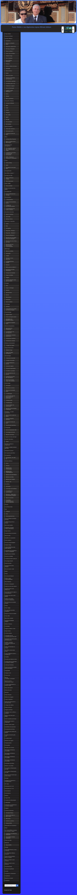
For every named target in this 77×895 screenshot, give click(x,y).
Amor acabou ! (8, 540)
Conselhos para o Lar (10, 83)
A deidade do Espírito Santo (10, 323)
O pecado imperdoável (10, 368)
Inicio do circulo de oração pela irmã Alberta (10, 668)
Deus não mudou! (9, 687)
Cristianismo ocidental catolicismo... (10, 336)
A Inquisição (7, 427)
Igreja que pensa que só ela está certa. (10, 702)
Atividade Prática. (9, 812)
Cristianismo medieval (10, 338)
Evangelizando (8, 170)
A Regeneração (9, 400)
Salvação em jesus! (9, 450)
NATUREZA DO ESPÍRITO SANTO (9, 320)
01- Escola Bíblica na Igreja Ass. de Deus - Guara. (11, 831)
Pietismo (8, 63)
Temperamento (8, 742)
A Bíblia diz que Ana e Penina (9, 522)
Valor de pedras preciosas (10, 718)
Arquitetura (7, 875)
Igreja (7, 165)
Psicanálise (7, 745)
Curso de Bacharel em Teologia (10, 194)
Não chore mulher (9, 525)
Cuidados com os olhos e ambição (10, 713)
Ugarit (7, 117)
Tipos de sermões (9, 497)
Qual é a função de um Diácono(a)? (10, 142)
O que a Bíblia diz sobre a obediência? (10, 654)
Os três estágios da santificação (10, 405)
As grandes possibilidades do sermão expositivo (10, 501)
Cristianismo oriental (10, 340)
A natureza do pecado (10, 358)
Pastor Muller (8, 33)
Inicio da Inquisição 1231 (11, 429)
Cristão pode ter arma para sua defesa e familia (11, 662)
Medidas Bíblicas (8, 461)
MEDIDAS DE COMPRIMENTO (9, 472)
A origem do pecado (10, 360)
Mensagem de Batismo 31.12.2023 (10, 750)
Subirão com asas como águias (10, 596)
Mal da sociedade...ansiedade (10, 678)
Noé (6, 509)
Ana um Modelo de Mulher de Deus (10, 519)
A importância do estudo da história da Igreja (11, 309)
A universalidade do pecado (10, 363)
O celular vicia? (8, 738)
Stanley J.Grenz (9, 219)
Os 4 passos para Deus (10, 453)
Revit (6, 827)
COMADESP (7, 802)
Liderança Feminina (9, 664)
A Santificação (9, 402)
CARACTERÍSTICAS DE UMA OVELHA (10, 548)
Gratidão (7, 656)
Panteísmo (8, 299)
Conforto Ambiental (9, 810)
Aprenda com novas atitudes (9, 566)
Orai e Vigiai (7, 607)
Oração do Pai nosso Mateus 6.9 (9, 589)
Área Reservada (8, 866)
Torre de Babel (9, 121)
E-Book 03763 (9, 823)
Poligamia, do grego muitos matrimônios (9, 528)
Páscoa (6, 504)
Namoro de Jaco (9, 75)
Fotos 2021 (7, 615)
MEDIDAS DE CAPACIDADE (9, 468)
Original (6, 808)
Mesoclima (8, 818)
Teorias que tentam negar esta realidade (10, 380)
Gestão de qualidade (9, 868)
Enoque (6, 778)
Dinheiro (7, 465)
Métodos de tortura (10, 434)
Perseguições (8, 455)
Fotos (6, 160)
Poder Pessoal (8, 694)
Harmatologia (8, 355)
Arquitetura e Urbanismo (10, 873)
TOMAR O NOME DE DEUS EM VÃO (10, 448)
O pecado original (9, 366)
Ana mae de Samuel (9, 576)
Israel (7, 107)
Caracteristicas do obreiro (10, 533)
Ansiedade (7, 626)
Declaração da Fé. (9, 131)
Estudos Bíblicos (8, 38)
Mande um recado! (9, 878)
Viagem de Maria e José (10, 628)
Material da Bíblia (9, 251)
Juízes (7, 223)
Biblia (6, 571)
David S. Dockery (9, 214)
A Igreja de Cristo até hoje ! (10, 134)
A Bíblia (7, 255)
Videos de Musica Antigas (9, 178)
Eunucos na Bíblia (9, 556)
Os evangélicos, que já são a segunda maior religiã (10, 149)
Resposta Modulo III (10, 235)
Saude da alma (8, 563)
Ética (6, 136)
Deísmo (7, 294)
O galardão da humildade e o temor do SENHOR (11, 551)
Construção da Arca (10, 516)
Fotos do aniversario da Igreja (10, 189)
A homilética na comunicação (9, 492)
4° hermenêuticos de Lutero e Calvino (10, 209)
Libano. (7, 110)
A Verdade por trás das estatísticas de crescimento (11, 153)
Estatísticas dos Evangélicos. (8, 145)
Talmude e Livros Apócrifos (9, 259)
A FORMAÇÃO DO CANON (10, 262)
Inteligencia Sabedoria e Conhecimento (10, 781)
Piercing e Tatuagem (10, 48)
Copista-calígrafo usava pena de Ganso (11, 280)
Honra (7, 93)
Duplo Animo (8, 630)
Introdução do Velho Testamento (10, 270)
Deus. (7, 285)
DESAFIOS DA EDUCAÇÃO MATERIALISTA (11, 639)
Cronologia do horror (10, 432)
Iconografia (8, 228)
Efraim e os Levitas (9, 765)
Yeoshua (7, 306)
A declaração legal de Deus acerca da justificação (10, 397)
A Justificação (9, 393)
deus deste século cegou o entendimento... (11, 593)
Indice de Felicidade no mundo (10, 647)
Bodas (7, 73)
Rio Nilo (7, 119)
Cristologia (7, 304)
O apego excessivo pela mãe (10, 735)
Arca (7, 513)
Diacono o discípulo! (9, 584)
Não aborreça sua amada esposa (10, 603)
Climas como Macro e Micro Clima (10, 816)
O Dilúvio (8, 511)
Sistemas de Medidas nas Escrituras (10, 78)
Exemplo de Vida (8, 175)
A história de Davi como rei (11, 558)
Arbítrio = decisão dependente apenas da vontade (10, 643)
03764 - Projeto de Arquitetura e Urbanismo (11, 158)
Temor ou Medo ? (9, 51)
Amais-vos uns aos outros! (11, 586)
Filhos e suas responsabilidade (8, 579)
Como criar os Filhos (10, 53)
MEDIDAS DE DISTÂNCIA (11, 474)
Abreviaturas (8, 790)
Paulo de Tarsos (8, 707)
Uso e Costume (9, 58)
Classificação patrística (11, 425)
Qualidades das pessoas (10, 726)
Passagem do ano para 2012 (11, 168)
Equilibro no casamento (10, 537)
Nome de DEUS (9, 301)
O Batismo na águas (10, 85)
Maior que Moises (9, 98)
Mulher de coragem (9, 697)
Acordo (6, 871)
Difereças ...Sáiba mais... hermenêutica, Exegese (11, 495)
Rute (7, 226)
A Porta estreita (8, 633)
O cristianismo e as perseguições (10, 332)
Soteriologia (7, 383)
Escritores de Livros (9, 212)
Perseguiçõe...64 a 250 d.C (10, 458)
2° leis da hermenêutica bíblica (11, 202)
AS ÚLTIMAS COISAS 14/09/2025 (10, 837)
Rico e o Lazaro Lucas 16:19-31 (10, 860)
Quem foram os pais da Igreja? (11, 416)
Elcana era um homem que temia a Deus (10, 775)
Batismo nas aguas (9, 740)
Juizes (7, 441)
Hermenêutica (8, 197)
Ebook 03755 (8, 845)
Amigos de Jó (8, 673)
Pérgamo (8, 112)
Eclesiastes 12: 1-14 (9, 786)
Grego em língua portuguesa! (9, 353)
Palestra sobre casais (9, 724)
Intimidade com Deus (9, 763)
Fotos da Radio (9, 185)
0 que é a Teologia (10, 287)
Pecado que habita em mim (11, 659)
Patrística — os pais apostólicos (9, 412)
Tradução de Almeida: (10, 272)
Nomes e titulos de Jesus (11, 66)
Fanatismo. (8, 40)
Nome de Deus (9, 70)
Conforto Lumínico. (10, 820)
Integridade (7, 670)
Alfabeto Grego (9, 55)
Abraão (6, 847)
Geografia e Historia (9, 100)
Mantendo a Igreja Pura (11, 46)
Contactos (7, 880)
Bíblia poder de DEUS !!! (11, 267)
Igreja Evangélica (8, 126)
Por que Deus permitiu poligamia (10, 611)
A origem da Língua (10, 345)
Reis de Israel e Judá (9, 569)
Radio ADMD (7, 183)
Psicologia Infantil (9, 561)
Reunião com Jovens (9, 747)
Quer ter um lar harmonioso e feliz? (9, 681)
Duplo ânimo (8, 530)
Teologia (7, 283)
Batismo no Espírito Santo (10, 44)
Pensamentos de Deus (10, 729)
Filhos (6, 573)
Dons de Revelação (10, 88)
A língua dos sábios (9, 705)
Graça (6, 605)
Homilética (7, 484)
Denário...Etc (8, 481)
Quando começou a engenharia (9, 444)
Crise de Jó (7, 675)
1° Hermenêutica (9, 199)
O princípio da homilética (11, 488)
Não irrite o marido (9, 618)
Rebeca (6, 795)
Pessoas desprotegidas (10, 542)
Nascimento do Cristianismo (9, 329)
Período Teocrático (9, 439)
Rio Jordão (8, 114)
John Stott (8, 216)
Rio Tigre (7, 783)
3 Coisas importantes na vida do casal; (10, 685)
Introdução (8, 385)
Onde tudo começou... (10, 128)
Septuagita (8, 253)
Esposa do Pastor (9, 36)
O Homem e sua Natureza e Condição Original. (11, 805)
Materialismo (8, 297)
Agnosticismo (9, 292)
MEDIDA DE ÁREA (10, 477)
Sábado (7, 96)
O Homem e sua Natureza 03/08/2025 (11, 834)
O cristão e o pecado (10, 370)
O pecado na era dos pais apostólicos (10, 377)
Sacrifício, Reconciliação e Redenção (11, 409)
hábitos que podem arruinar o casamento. (9, 599)
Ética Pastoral (8, 581)
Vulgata (7, 277)
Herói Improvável (9, 181)
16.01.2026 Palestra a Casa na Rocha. (10, 850)
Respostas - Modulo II (10, 233)
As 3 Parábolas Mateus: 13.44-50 (10, 854)
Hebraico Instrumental (10, 343)
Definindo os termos (10, 387)
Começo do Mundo (10, 103)
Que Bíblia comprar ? (9, 173)
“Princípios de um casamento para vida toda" (11, 636)
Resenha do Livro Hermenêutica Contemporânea (9, 245)
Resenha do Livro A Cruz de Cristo (11, 241)
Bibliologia (7, 248)
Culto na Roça (9, 162)
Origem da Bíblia (9, 275)
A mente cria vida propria (10, 800)
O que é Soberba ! (9, 699)
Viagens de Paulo (8, 709)
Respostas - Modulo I (10, 230)
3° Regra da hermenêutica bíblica (10, 206)
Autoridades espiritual (10, 81)
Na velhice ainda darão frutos (10, 651)
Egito (7, 105)
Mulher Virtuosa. (8, 623)
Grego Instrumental (9, 347)
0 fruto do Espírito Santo (11, 316)
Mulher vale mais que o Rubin (10, 716)
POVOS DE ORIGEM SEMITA (9, 621)
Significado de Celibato (10, 554)
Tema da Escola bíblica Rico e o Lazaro (10, 857)
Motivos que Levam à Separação (9, 722)
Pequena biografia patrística (10, 419)
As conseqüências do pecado (10, 374)
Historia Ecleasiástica (9, 326)
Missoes (7, 692)
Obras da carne (8, 690)
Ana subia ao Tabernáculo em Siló (10, 769)
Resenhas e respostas (10, 221)
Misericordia (7, 535)
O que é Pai (7, 797)
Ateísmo (7, 290)
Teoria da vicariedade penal (10, 391)
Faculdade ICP (8, 191)
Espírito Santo (9, 314)
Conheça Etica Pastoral (11, 139)
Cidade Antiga (8, 544)
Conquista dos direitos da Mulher (10, 732)
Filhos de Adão (8, 840)
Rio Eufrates (8, 124)
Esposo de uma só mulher (10, 613)
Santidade (8, 68)
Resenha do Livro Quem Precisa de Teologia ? (11, 238)
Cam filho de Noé (8, 506)
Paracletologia (8, 312)
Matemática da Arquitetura (10, 825)
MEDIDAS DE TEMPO (10, 479)
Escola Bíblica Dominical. (9, 61)
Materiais (7, 842)
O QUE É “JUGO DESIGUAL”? (9, 91)
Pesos (7, 463)
